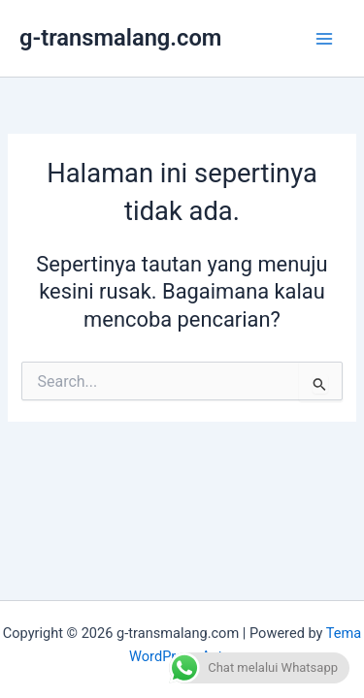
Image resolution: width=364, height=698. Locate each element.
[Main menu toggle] (324, 38)
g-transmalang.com (120, 37)
